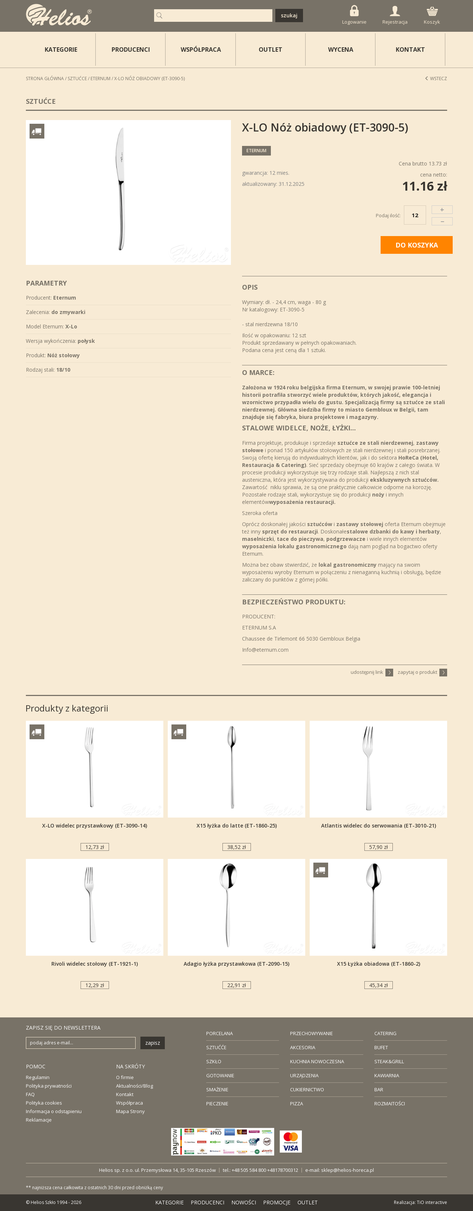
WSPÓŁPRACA (201, 49)
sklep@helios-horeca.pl (347, 1170)
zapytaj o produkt (422, 672)
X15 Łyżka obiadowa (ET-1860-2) (378, 963)
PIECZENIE (217, 1103)
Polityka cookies (44, 1102)
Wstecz (436, 78)
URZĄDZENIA (304, 1075)
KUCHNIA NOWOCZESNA (317, 1061)
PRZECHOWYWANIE (311, 1033)
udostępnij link (372, 672)
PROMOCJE (276, 1202)
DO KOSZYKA (416, 245)
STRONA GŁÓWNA (45, 78)
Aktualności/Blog (134, 1085)
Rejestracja (395, 15)
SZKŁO (213, 1061)
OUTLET (270, 49)
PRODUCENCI (131, 49)
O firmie (125, 1077)
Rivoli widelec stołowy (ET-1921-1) (94, 963)
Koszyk (432, 16)
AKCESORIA (302, 1047)
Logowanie (354, 15)
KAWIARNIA (386, 1075)
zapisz (152, 1042)
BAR (378, 1089)
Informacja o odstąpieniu (54, 1111)
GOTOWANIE (220, 1075)
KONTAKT (410, 49)
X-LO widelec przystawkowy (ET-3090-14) (94, 825)
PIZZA (296, 1103)
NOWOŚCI (243, 1202)
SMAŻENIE (217, 1089)
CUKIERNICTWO (307, 1089)
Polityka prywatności (49, 1085)
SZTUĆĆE (216, 1047)
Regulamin (38, 1077)
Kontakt (124, 1094)
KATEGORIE (169, 1202)
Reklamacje (39, 1119)
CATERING (385, 1033)
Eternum (100, 78)
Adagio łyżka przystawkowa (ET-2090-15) (236, 963)
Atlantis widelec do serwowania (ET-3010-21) (378, 825)
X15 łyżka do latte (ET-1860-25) (237, 825)
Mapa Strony (130, 1111)
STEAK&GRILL (389, 1061)
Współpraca (129, 1102)
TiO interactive (432, 1202)
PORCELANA (219, 1033)
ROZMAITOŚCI (389, 1103)
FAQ (30, 1094)
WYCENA (340, 49)
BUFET (381, 1047)
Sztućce (77, 78)
